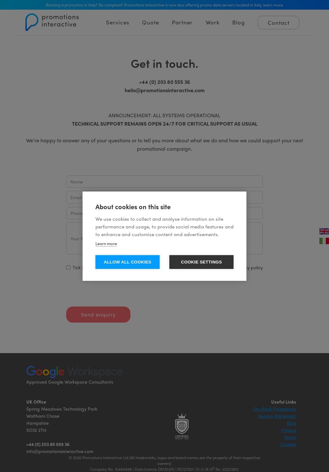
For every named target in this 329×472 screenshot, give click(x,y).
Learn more (106, 243)
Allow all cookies (127, 262)
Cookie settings (201, 262)
